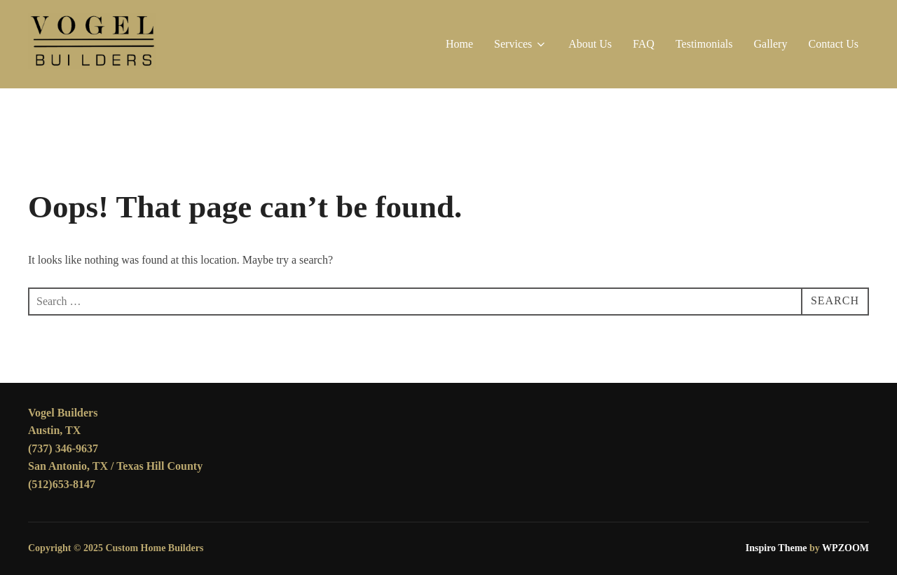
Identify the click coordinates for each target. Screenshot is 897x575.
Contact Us (833, 44)
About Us (590, 44)
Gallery (770, 44)
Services (520, 44)
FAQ (644, 44)
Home (459, 44)
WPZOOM (845, 548)
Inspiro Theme (776, 548)
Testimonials (704, 44)
